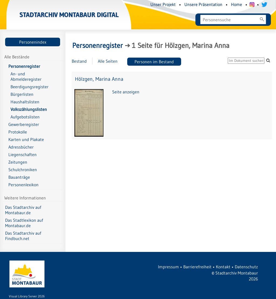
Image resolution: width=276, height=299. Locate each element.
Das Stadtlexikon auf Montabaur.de (24, 222)
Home (236, 4)
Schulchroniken (22, 169)
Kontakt (223, 266)
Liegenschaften (22, 154)
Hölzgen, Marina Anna (99, 79)
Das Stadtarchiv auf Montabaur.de (23, 210)
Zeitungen (17, 162)
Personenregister (24, 66)
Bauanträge (19, 177)
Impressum (168, 266)
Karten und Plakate (26, 139)
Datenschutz (246, 266)
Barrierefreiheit (197, 266)
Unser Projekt (163, 4)
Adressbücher (21, 147)
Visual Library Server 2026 (27, 296)
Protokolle (17, 132)
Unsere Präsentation (203, 4)
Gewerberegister (23, 124)
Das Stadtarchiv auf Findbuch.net (23, 235)
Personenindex (32, 42)
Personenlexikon (23, 184)
